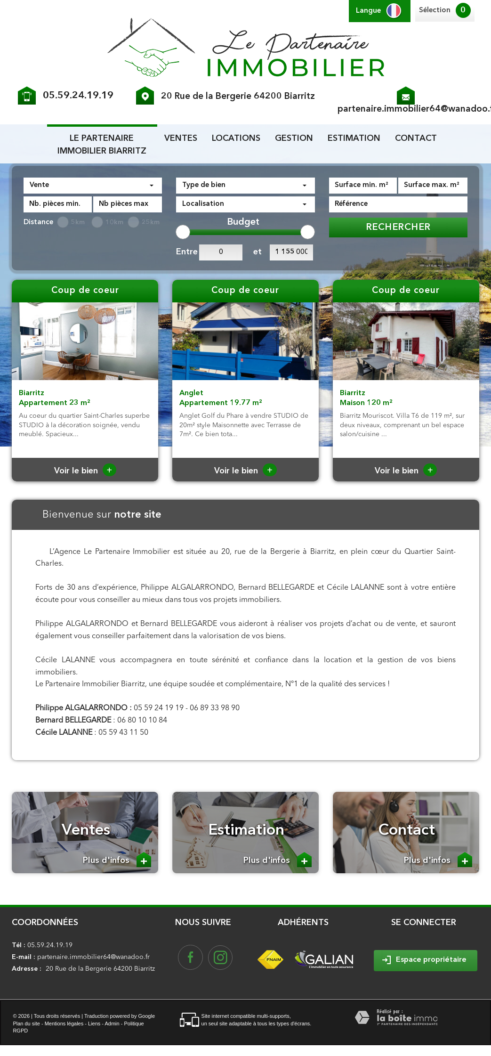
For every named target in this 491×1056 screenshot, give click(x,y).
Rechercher (398, 227)
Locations (236, 138)
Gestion (294, 138)
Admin (112, 1023)
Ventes (180, 138)
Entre (185, 252)
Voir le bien (85, 471)
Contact (416, 138)
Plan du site (26, 1023)
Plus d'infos (117, 859)
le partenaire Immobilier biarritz (101, 144)
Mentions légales (64, 1023)
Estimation (354, 138)
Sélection (435, 10)
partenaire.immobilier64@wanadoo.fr (93, 957)
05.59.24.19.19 (78, 96)
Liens (94, 1023)
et (257, 252)
